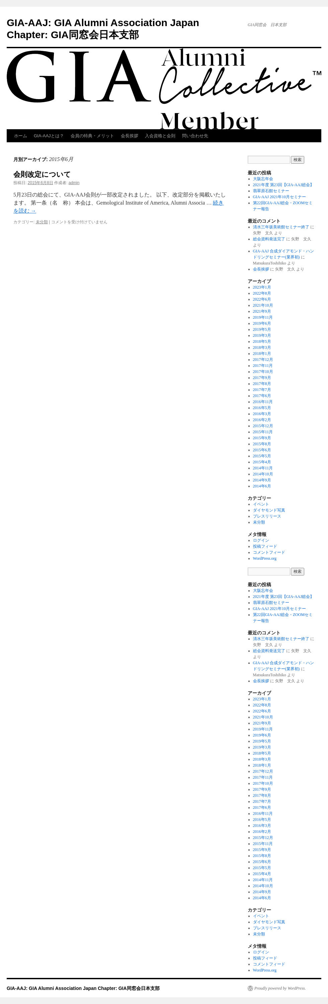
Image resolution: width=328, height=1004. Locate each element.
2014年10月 (263, 474)
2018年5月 (262, 341)
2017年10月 (263, 371)
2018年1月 (262, 353)
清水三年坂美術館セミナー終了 (281, 227)
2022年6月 (262, 299)
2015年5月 (262, 456)
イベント (261, 504)
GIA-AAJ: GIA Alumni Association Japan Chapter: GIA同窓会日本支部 (83, 988)
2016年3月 (262, 413)
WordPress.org (264, 558)
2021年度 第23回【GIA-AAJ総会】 (283, 184)
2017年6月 (262, 395)
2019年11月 (263, 317)
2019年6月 (262, 323)
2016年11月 (263, 401)
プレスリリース (267, 516)
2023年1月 (262, 287)
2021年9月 (262, 311)
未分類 (42, 222)
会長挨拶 (129, 135)
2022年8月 (262, 293)
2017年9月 (262, 377)
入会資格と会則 (160, 135)
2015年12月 (263, 425)
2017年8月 (262, 383)
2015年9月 (262, 438)
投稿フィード (265, 546)
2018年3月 (262, 347)
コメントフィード (269, 552)
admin (74, 182)
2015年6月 (262, 450)
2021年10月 (263, 305)
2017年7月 (262, 389)
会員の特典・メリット (92, 135)
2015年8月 (262, 444)
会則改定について (42, 174)
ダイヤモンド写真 (269, 510)
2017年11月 (263, 365)
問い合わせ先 (195, 135)
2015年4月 (262, 462)
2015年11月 (263, 432)
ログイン (261, 540)
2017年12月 (263, 359)
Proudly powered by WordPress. (280, 988)
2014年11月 (263, 468)
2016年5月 (262, 407)
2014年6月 (262, 486)
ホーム (20, 135)
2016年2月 (262, 419)
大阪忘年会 (263, 178)
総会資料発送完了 (269, 239)
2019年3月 (262, 335)
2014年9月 (262, 480)
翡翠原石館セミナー (271, 190)
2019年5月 (262, 329)
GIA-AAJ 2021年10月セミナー (279, 197)
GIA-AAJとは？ (49, 135)
